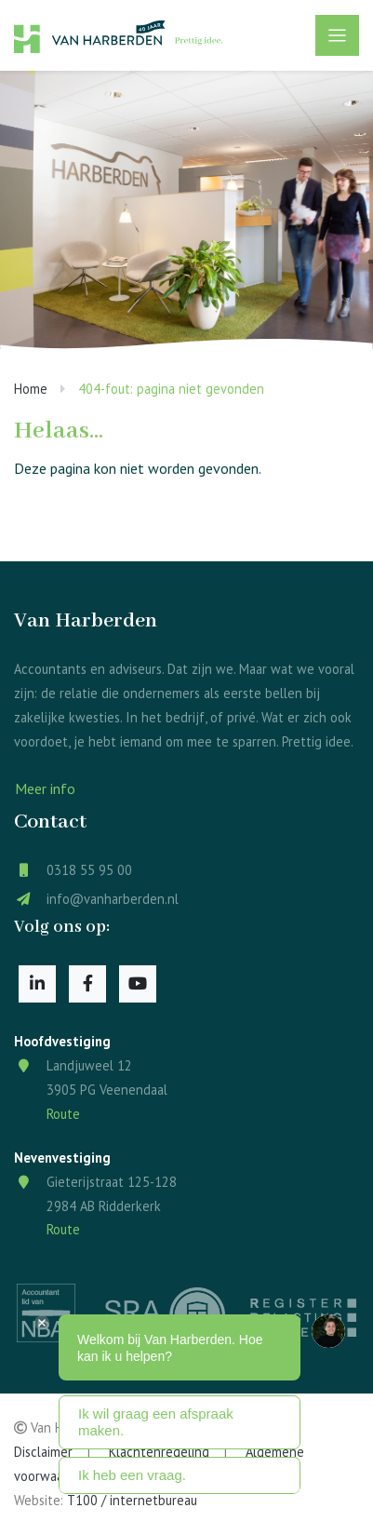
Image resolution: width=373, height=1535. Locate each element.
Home (30, 388)
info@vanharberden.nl (113, 899)
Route (63, 1114)
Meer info (45, 788)
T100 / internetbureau (132, 1500)
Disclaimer (43, 1452)
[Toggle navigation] (337, 35)
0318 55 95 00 (89, 870)
